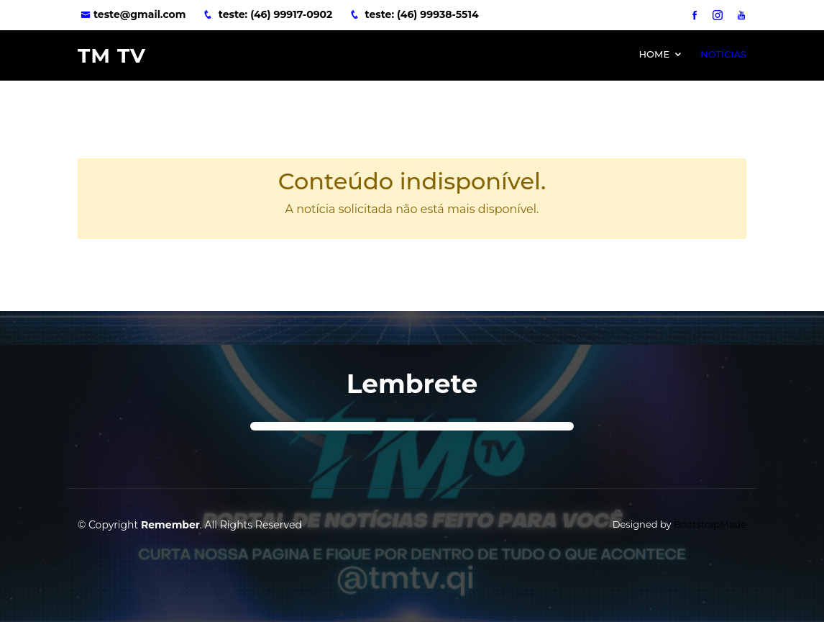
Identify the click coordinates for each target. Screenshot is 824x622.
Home (653, 54)
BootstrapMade (710, 524)
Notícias (723, 54)
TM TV (112, 55)
